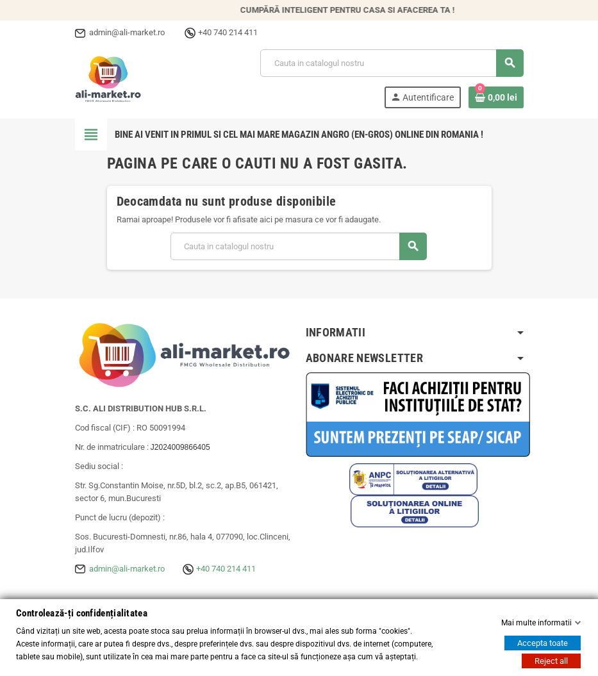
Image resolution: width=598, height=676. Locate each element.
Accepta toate (542, 643)
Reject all (551, 661)
